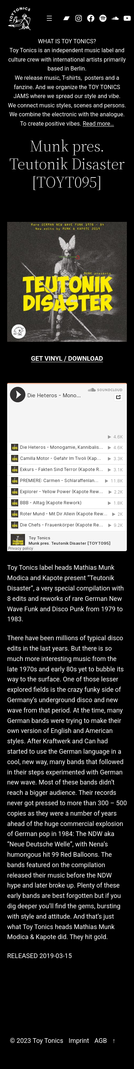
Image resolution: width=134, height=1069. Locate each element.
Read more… (98, 123)
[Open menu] (49, 18)
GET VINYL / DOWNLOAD (67, 358)
